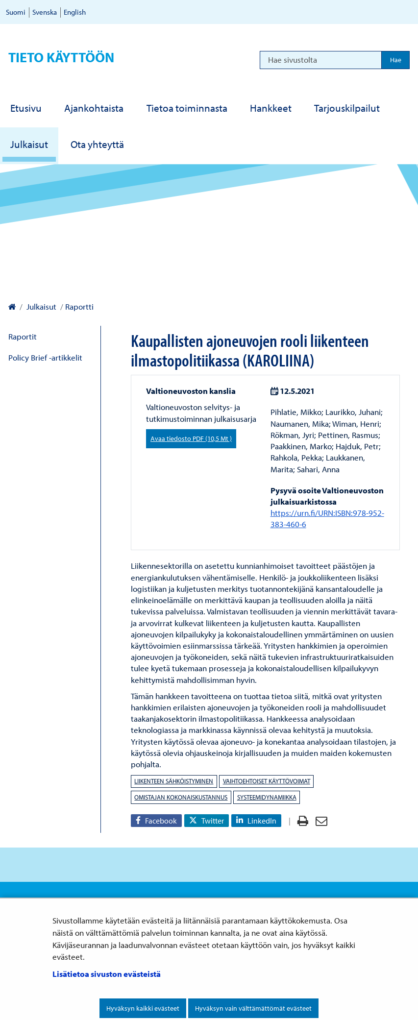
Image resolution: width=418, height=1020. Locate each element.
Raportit (22, 336)
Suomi (15, 12)
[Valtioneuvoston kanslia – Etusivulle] (12, 306)
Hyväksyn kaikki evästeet (142, 1008)
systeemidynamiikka (266, 797)
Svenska (44, 12)
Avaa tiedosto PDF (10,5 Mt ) (191, 438)
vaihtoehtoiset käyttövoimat (266, 781)
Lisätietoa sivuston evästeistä (106, 974)
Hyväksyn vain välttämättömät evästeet (253, 1008)
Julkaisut (40, 306)
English (75, 12)
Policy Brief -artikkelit (45, 357)
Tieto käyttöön (61, 57)
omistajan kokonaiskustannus (180, 797)
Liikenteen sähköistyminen (173, 781)
